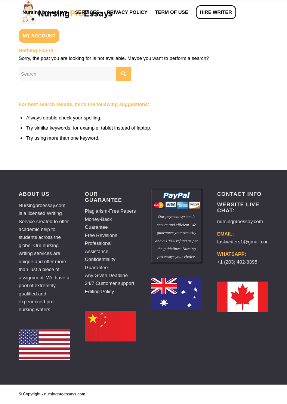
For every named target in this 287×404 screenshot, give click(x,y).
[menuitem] (45, 12)
